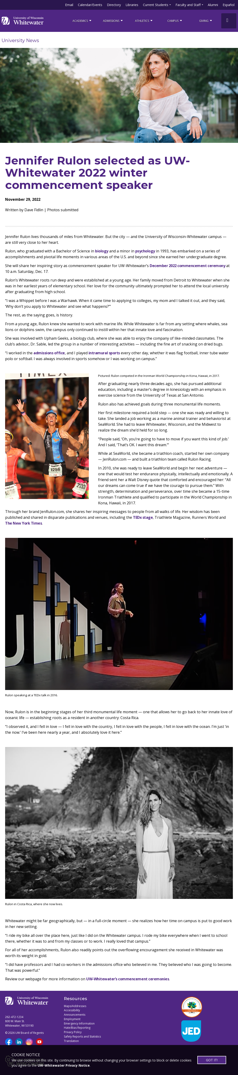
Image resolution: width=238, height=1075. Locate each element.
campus (175, 20)
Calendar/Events (90, 5)
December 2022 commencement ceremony (187, 265)
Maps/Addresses (75, 1006)
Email (69, 5)
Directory (114, 5)
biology (101, 251)
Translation (71, 1041)
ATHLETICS (144, 20)
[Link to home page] (22, 21)
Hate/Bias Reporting (77, 1028)
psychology (145, 251)
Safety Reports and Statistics (82, 1036)
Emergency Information (79, 1023)
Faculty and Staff (188, 5)
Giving (206, 20)
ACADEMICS (82, 20)
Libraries (132, 5)
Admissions (113, 20)
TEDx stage (143, 517)
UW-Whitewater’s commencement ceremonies (127, 978)
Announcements (74, 1015)
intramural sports (104, 352)
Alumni (213, 5)
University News (20, 40)
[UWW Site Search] (228, 20)
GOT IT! (212, 1060)
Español (229, 5)
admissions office (49, 352)
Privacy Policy (73, 1032)
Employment (72, 1019)
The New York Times (23, 523)
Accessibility (72, 1010)
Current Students (155, 5)
